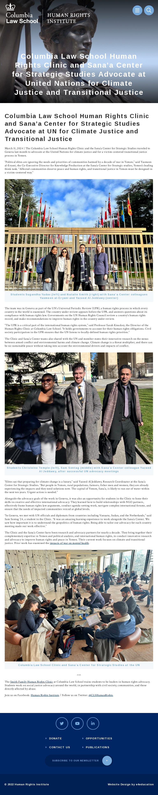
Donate (55, 738)
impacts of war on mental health (69, 543)
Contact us (59, 747)
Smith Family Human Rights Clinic (31, 682)
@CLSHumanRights (101, 695)
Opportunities (99, 738)
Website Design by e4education (131, 784)
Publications (97, 747)
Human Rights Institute (45, 695)
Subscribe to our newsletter (75, 760)
